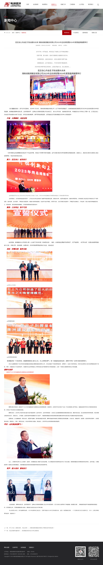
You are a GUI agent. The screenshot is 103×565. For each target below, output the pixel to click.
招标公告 (94, 32)
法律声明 (15, 547)
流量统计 (32, 547)
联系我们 (90, 4)
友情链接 (24, 547)
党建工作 (63, 4)
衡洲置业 (44, 4)
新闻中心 (54, 5)
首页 (27, 4)
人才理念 (81, 4)
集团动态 (66, 32)
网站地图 (6, 547)
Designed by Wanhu (53, 556)
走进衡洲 (35, 4)
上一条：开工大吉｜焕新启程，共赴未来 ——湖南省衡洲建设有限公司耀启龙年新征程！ (29, 528)
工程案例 (72, 4)
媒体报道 (85, 32)
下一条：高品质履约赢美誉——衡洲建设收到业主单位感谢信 (21, 530)
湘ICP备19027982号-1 (42, 556)
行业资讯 (76, 32)
